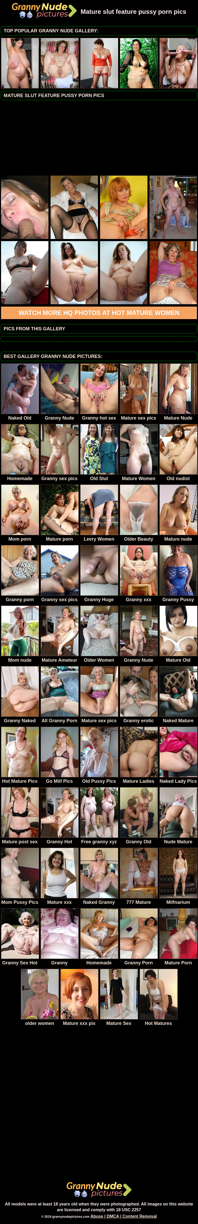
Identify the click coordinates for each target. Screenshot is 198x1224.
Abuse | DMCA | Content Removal (123, 1216)
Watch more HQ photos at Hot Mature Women (98, 312)
